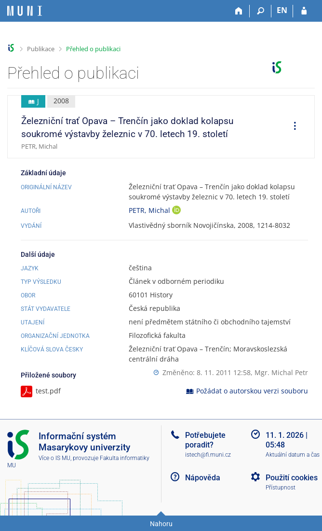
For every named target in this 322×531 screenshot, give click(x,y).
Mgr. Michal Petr (281, 372)
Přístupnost (280, 487)
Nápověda (202, 477)
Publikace (40, 48)
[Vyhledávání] (260, 11)
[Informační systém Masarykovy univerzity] (24, 11)
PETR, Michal (150, 210)
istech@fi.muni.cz (208, 454)
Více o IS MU (54, 458)
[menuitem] (291, 127)
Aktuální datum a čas (293, 454)
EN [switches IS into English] (282, 10)
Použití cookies (292, 477)
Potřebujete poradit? (205, 440)
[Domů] (239, 11)
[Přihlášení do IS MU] (304, 11)
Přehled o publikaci (93, 48)
